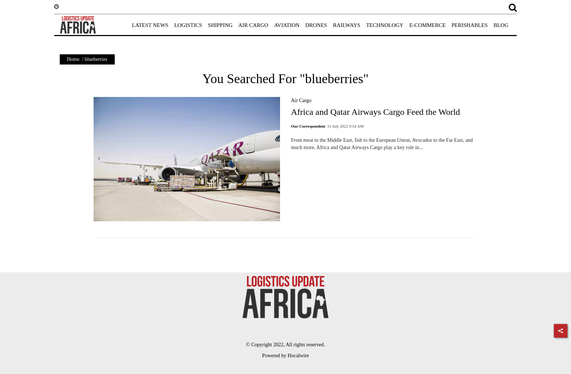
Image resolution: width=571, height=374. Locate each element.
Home (73, 59)
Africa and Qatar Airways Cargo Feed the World (375, 112)
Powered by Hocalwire (285, 355)
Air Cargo (301, 100)
